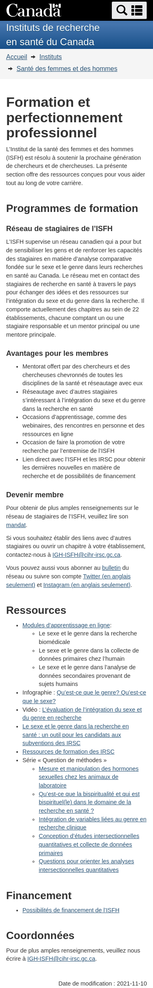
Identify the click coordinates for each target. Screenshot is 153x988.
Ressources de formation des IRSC (68, 751)
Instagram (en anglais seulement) (87, 585)
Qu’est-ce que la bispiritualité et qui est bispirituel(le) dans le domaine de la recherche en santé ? (89, 802)
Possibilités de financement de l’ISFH (71, 910)
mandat (16, 525)
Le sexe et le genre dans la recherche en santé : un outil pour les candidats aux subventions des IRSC (75, 734)
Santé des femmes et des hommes (66, 68)
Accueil (16, 56)
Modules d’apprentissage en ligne (66, 625)
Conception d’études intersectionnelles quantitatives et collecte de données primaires (89, 844)
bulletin (111, 568)
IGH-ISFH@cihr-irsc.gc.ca (87, 554)
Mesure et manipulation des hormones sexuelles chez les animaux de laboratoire (89, 777)
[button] (129, 10)
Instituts (50, 56)
